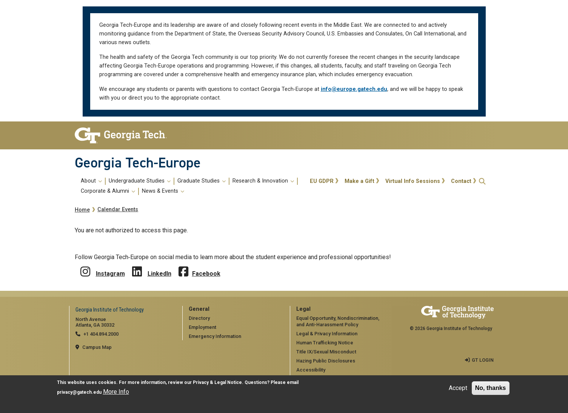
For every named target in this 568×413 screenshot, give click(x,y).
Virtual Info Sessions (412, 181)
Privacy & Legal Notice (217, 383)
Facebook (206, 273)
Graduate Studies (201, 181)
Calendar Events (117, 209)
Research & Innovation (263, 181)
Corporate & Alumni (108, 191)
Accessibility (310, 370)
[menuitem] (191, 186)
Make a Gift (359, 181)
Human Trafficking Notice (324, 342)
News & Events (163, 191)
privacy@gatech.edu (79, 393)
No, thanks (490, 388)
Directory (199, 318)
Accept (458, 388)
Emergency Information (215, 336)
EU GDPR (322, 181)
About (91, 181)
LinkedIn (159, 273)
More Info (116, 392)
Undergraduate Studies (140, 181)
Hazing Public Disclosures (325, 361)
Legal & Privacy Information (326, 333)
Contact (461, 181)
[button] (482, 181)
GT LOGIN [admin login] (483, 360)
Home (82, 210)
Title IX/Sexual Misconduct (326, 352)
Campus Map (97, 347)
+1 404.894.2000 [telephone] (101, 334)
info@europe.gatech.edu (354, 89)
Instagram (110, 273)
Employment (202, 327)
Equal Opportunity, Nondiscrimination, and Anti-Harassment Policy (337, 321)
